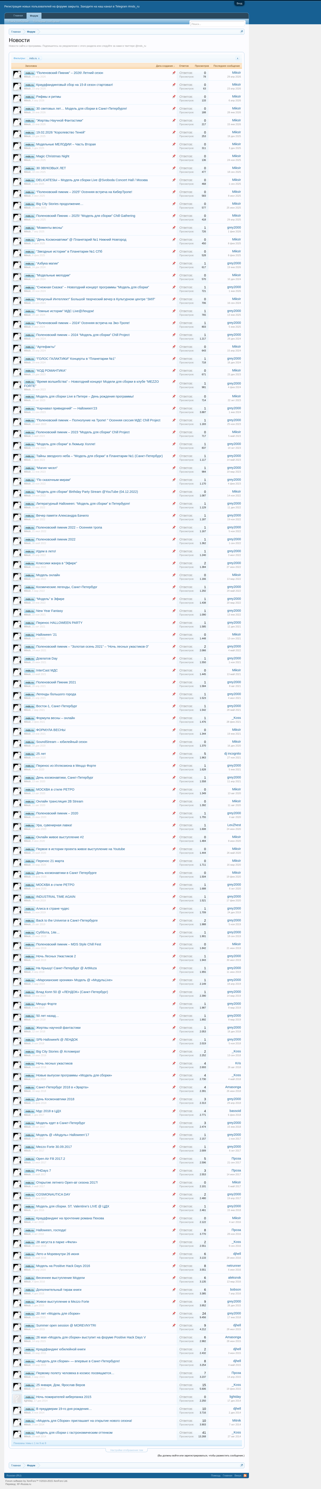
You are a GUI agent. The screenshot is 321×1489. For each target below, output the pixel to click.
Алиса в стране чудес (52, 908)
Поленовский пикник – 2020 (57, 813)
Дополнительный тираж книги (58, 1289)
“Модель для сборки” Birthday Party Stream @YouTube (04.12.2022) (87, 491)
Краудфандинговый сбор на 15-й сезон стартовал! (74, 85)
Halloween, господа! (51, 1230)
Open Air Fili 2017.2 (50, 1158)
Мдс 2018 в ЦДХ (48, 1111)
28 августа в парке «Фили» (56, 1242)
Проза (236, 1158)
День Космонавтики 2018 (55, 1099)
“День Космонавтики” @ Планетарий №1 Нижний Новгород (81, 239)
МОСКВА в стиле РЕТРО (55, 789)
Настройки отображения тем (126, 1450)
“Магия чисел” (46, 468)
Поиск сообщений (18, 21)
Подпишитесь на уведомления (60, 45)
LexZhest (234, 825)
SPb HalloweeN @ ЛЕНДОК (57, 1039)
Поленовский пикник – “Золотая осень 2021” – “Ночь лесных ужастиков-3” (92, 646)
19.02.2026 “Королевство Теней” (60, 132)
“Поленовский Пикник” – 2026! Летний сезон (69, 73)
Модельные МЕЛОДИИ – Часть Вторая (66, 144)
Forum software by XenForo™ (36, 1481)
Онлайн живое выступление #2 (60, 837)
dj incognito (232, 753)
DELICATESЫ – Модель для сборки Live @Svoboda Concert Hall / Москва (92, 180)
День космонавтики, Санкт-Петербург (64, 777)
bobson (235, 1289)
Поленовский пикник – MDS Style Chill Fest (68, 944)
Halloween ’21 (46, 634)
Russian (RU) (14, 1475)
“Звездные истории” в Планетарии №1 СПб (69, 251)
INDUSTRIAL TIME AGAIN (55, 896)
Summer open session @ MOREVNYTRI (66, 1325)
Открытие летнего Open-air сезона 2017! (67, 1182)
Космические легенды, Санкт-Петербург (66, 587)
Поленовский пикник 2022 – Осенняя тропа (69, 527)
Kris (238, 1063)
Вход (239, 3)
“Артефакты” (45, 347)
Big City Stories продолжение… (59, 204)
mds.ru (34, 58)
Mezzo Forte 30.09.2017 (54, 1147)
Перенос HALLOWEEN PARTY (59, 622)
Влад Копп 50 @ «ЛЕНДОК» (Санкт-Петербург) (72, 992)
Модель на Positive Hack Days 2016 (63, 1266)
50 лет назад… (47, 1016)
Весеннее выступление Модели (60, 1278)
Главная (18, 15)
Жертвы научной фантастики (58, 1027)
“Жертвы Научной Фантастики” (59, 120)
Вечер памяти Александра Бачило (62, 515)
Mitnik (236, 1420)
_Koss (236, 718)
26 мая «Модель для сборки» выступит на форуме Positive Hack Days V (91, 1337)
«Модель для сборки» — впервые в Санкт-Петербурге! (78, 1361)
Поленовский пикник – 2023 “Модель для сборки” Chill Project (83, 432)
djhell (237, 1254)
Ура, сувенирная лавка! (54, 825)
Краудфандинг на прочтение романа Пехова (70, 1218)
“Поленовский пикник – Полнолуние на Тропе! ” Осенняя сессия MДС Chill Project (98, 420)
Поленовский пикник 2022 (55, 539)
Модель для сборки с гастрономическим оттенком (74, 1432)
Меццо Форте (46, 1004)
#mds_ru (134, 6)
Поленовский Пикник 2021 (56, 682)
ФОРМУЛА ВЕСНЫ (50, 730)
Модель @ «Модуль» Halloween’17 (62, 1135)
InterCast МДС (47, 670)
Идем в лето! (46, 551)
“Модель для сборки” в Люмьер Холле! (65, 444)
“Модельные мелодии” (53, 275)
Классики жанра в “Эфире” (56, 563)
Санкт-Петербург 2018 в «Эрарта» (62, 1087)
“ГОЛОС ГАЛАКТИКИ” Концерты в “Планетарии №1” (76, 358)
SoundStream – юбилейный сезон (61, 742)
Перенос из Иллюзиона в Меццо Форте (66, 765)
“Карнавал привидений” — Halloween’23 (66, 408)
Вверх (238, 1475)
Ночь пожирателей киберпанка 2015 (63, 1397)
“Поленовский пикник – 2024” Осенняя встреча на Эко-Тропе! (83, 323)
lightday (28, 1400)
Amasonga (233, 1087)
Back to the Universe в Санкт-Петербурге (67, 920)
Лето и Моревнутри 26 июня (57, 1254)
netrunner (234, 1265)
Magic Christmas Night (52, 156)
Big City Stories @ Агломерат (58, 1051)
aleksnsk (234, 1277)
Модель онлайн (48, 575)
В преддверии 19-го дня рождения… (64, 1409)
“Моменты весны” (49, 227)
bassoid (235, 1111)
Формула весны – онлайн (55, 718)
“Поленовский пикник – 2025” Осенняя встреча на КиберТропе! (84, 192)
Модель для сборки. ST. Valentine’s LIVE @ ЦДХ (72, 1206)
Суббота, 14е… (48, 932)
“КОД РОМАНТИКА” (51, 370)
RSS (245, 1475)
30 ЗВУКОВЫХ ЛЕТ (51, 168)
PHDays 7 (43, 1170)
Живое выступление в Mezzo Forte (62, 1301)
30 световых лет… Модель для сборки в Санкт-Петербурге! (81, 108)
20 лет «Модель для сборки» (58, 1313)
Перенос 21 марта (50, 861)
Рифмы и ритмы (48, 96)
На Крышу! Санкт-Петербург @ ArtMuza (66, 968)
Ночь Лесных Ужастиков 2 (56, 956)
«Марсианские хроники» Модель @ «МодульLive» (74, 980)
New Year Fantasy (49, 611)
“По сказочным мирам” (53, 480)
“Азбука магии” (47, 263)
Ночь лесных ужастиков (54, 1063)
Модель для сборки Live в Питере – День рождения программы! (85, 396)
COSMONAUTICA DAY (53, 1194)
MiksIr (27, 76)
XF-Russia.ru (24, 1484)
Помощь (216, 1475)
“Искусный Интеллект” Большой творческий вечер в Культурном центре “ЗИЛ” (95, 299)
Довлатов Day (46, 658)
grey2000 (234, 227)
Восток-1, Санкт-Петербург (56, 706)
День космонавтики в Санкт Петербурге (66, 873)
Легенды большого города (56, 694)
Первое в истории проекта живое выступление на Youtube (80, 849)
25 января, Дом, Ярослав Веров (60, 1385)
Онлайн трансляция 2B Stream (59, 801)
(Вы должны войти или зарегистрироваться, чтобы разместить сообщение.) (201, 1455)
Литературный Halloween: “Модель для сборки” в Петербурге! (83, 503)
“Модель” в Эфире (50, 599)
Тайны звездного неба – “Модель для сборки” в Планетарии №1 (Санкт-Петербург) (99, 456)
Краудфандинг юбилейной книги (61, 1349)
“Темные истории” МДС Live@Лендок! (65, 311)
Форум (34, 15)
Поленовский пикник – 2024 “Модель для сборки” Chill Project (83, 335)
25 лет (41, 754)
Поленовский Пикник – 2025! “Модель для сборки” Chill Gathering (85, 216)
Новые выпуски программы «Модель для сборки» (74, 1075)
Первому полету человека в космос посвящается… (75, 1373)
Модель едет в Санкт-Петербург (60, 1123)
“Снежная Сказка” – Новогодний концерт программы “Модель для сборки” (92, 287)
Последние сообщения (46, 21)
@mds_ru (140, 45)
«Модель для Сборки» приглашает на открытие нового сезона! (84, 1420)
